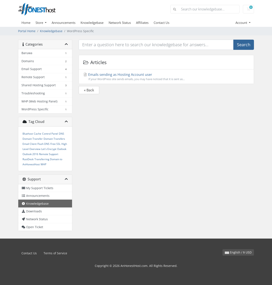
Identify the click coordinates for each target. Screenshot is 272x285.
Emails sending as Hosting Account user (166, 76)
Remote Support (48, 154)
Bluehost (28, 133)
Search (243, 45)
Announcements (63, 22)
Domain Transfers (54, 139)
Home (25, 22)
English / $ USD (238, 252)
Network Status (120, 22)
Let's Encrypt (48, 149)
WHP (43, 164)
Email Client (30, 144)
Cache (37, 133)
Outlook (61, 149)
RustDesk (28, 159)
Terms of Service (55, 253)
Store (39, 22)
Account (241, 22)
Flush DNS (43, 144)
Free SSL (55, 144)
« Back (89, 90)
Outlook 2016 (30, 154)
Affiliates (142, 22)
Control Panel (50, 133)
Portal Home (26, 31)
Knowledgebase (92, 22)
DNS (61, 133)
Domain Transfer (33, 139)
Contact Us (161, 22)
